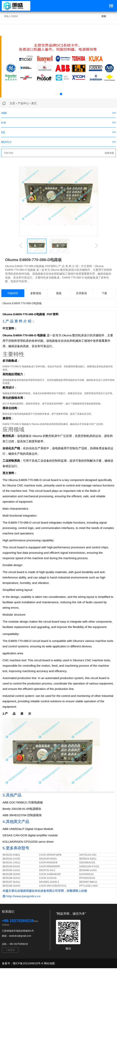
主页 (12, 103)
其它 (34, 103)
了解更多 (10, 950)
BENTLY (6, 142)
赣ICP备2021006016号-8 (28, 963)
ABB (4, 112)
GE (3, 132)
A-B (3, 122)
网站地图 (49, 963)
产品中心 (23, 103)
